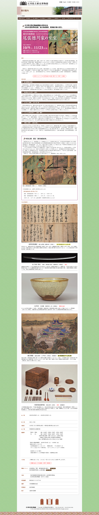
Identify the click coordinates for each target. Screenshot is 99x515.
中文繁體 (69, 2)
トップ (19, 16)
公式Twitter (46, 76)
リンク (77, 18)
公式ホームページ (37, 76)
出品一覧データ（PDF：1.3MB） (58, 76)
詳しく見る (53, 468)
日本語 (60, 2)
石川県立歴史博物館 (36, 3)
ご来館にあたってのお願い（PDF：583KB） (40, 463)
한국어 (77, 2)
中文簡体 (74, 2)
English (64, 2)
